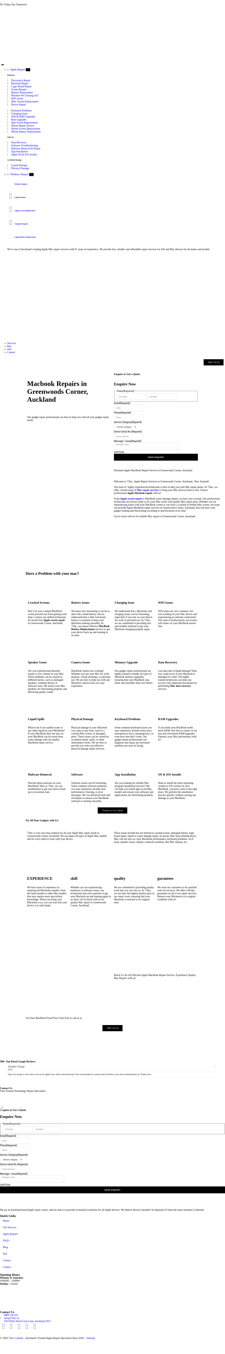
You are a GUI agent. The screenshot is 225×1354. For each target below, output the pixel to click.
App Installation (125, 774)
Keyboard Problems (127, 719)
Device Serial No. (128, 431)
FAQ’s (6, 1240)
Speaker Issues (37, 662)
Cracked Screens (39, 602)
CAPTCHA (119, 452)
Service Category (128, 422)
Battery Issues (80, 602)
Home (6, 1220)
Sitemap (90, 1338)
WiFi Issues (165, 602)
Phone (122, 412)
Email (122, 403)
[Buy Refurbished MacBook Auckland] (9, 346)
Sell (5, 1253)
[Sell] (9, 349)
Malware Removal (40, 774)
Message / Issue (127, 441)
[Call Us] (214, 362)
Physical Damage (82, 719)
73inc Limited (15, 1338)
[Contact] (11, 352)
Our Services (9, 1227)
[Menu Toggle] (2, 64)
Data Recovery (167, 662)
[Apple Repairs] (16, 69)
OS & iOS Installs (169, 774)
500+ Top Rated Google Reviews (17, 1061)
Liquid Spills (36, 719)
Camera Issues (80, 662)
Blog (5, 1247)
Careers (7, 1260)
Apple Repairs (10, 1234)
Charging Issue (124, 602)
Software (77, 774)
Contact (7, 1267)
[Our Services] (11, 343)
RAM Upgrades (168, 719)
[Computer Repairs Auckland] (18, 174)
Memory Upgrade (126, 662)
